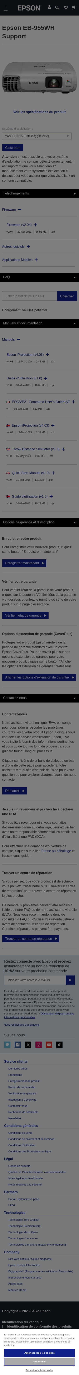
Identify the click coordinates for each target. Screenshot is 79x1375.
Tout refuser (39, 1361)
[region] (39, 1351)
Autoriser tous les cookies (39, 1353)
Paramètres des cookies (39, 1370)
